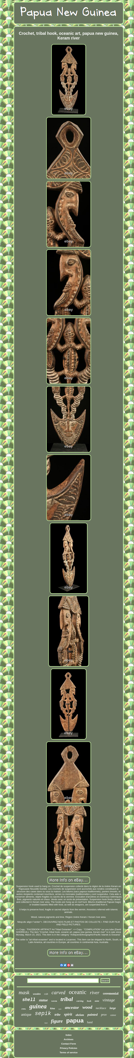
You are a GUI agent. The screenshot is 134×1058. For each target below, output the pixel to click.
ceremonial (110, 993)
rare (59, 1009)
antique (26, 1014)
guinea (38, 1006)
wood (87, 1007)
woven (54, 1001)
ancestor (72, 1007)
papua (75, 1020)
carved (58, 992)
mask (24, 992)
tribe (58, 1014)
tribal (67, 999)
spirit (68, 1014)
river (94, 992)
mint (97, 1001)
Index (69, 1035)
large (113, 1008)
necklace (101, 1008)
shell (28, 999)
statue (43, 1000)
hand (89, 1022)
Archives (68, 1039)
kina (52, 1008)
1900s (23, 1009)
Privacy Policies (68, 1048)
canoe (113, 1015)
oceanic (77, 992)
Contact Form (68, 1043)
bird (46, 1023)
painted (92, 1014)
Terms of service (68, 1052)
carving (79, 1001)
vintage (109, 1000)
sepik (43, 1013)
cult (46, 993)
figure (57, 1021)
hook (89, 1001)
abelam (80, 1014)
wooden (37, 994)
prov (104, 1014)
